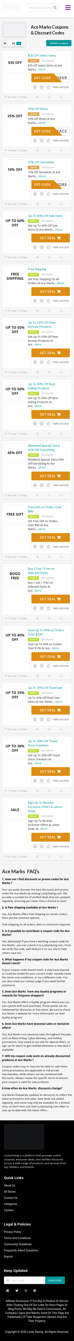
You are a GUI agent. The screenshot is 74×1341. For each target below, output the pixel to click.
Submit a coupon (59, 43)
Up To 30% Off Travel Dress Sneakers (43, 743)
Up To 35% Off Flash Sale (45, 687)
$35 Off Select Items (42, 55)
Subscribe (55, 1280)
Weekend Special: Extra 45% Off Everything (44, 447)
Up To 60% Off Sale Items (45, 215)
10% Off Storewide (41, 162)
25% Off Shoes (38, 109)
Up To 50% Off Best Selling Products (41, 386)
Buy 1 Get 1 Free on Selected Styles (41, 571)
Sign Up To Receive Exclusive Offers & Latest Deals (45, 807)
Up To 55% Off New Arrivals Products (41, 324)
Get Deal (50, 238)
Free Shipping (37, 269)
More (42, 69)
